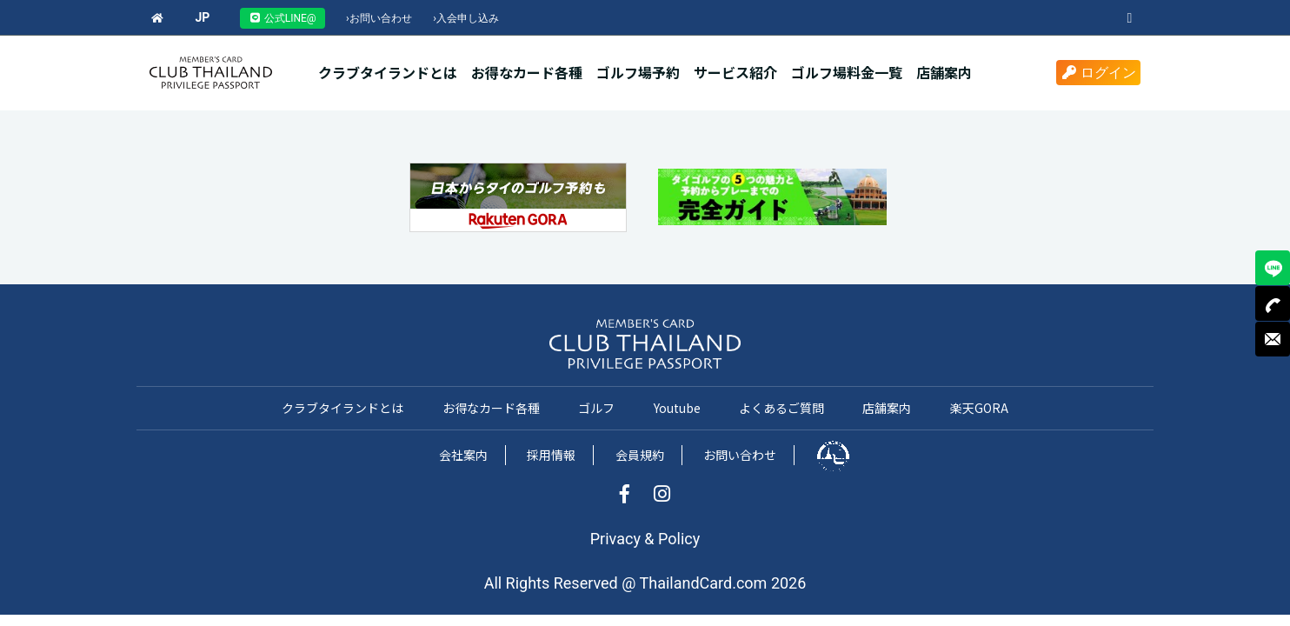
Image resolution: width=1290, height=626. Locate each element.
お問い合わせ (379, 18)
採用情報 (551, 454)
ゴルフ (596, 407)
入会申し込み (466, 18)
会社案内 (463, 454)
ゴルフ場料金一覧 (846, 72)
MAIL (1272, 339)
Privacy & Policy (645, 538)
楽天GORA (979, 407)
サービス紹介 (735, 72)
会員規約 (639, 454)
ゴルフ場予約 (638, 72)
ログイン (1098, 72)
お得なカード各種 (526, 72)
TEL (1272, 303)
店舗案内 (944, 72)
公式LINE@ (282, 18)
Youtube (677, 407)
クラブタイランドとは (387, 72)
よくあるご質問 (781, 407)
